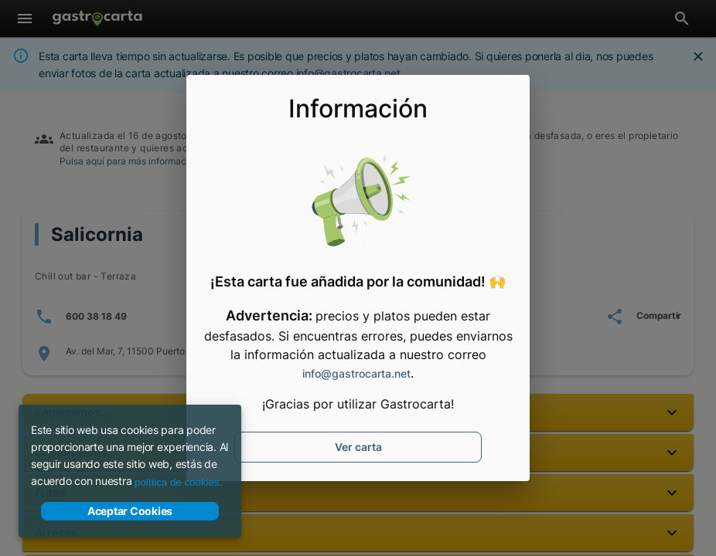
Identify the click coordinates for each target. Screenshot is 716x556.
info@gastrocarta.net (356, 373)
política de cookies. (178, 482)
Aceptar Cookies (130, 511)
